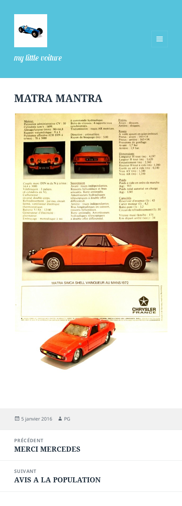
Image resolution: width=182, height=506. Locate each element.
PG (67, 418)
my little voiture (38, 57)
